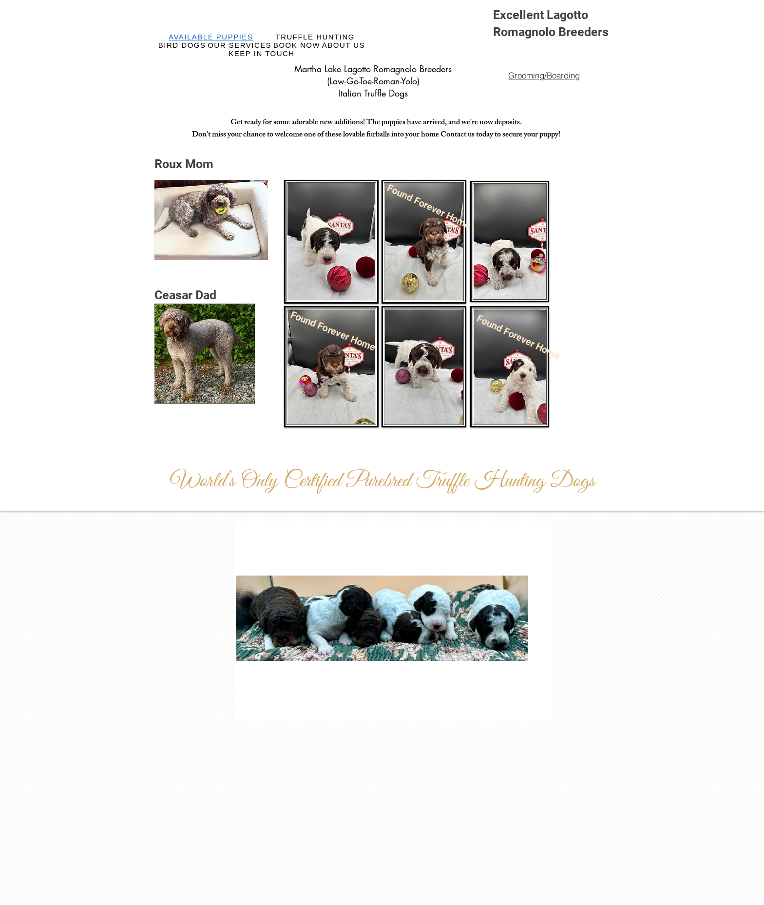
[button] (323, 327)
